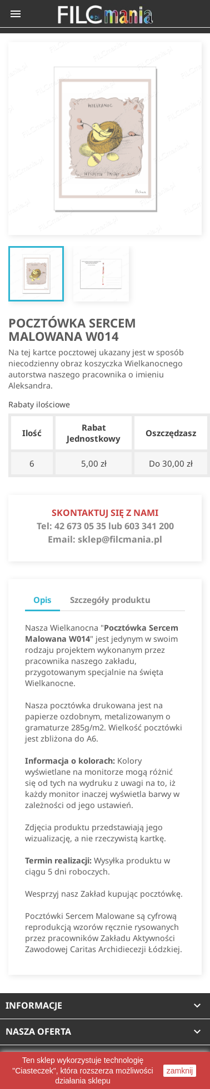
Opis (42, 599)
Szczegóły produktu (110, 599)
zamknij (180, 1070)
